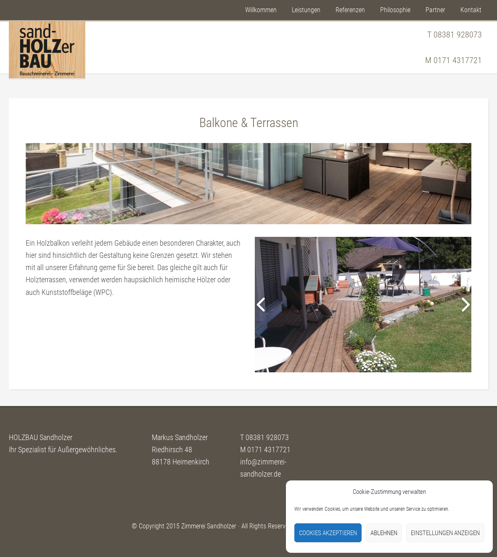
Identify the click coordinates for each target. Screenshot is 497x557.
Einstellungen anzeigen (445, 533)
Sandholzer (47, 49)
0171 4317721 (458, 60)
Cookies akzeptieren (328, 533)
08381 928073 (458, 34)
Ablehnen (383, 533)
